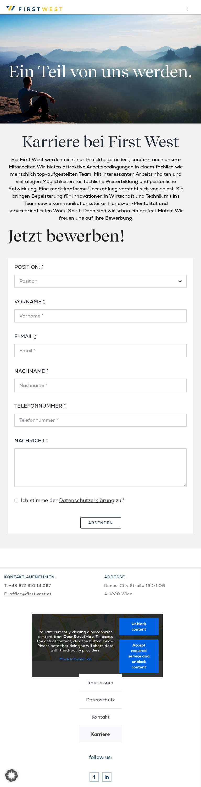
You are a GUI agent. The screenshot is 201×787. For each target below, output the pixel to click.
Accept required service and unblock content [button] (138, 656)
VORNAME (29, 301)
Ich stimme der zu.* (72, 500)
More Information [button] (75, 659)
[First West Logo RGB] (35, 5)
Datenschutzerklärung (87, 500)
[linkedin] (106, 777)
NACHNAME (31, 371)
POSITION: (28, 267)
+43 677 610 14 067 (30, 585)
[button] (11, 775)
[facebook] (94, 777)
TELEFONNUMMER (40, 406)
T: (6, 585)
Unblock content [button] (139, 626)
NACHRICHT (31, 440)
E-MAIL (25, 336)
